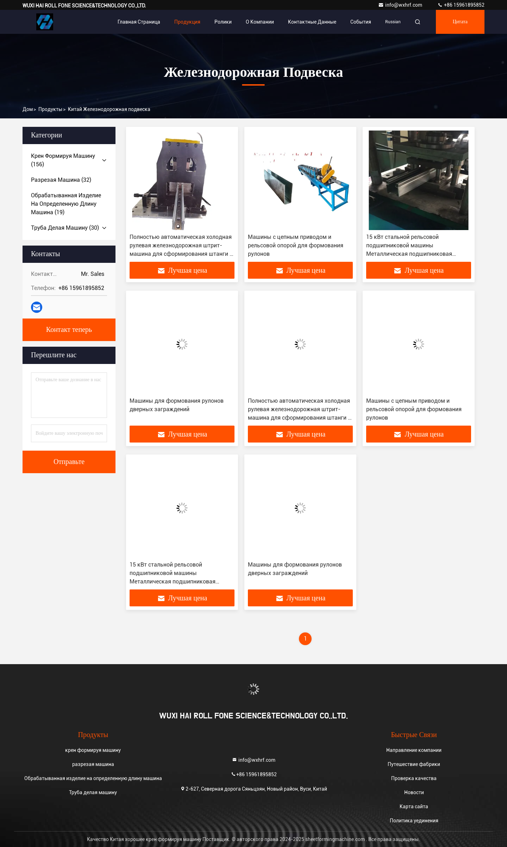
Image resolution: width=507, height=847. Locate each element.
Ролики (223, 22)
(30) (65, 227)
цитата (460, 21)
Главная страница (139, 22)
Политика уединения (414, 820)
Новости (414, 792)
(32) (61, 180)
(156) (63, 160)
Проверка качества (414, 778)
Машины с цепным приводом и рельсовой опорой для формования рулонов (295, 245)
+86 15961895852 (460, 5)
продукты (50, 109)
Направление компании (414, 750)
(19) (66, 204)
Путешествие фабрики (414, 764)
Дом (28, 109)
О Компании (260, 22)
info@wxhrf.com (400, 5)
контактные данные (312, 22)
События (360, 22)
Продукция (187, 22)
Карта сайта (414, 806)
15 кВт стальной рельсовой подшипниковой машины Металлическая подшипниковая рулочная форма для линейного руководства (409, 254)
